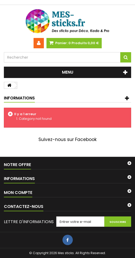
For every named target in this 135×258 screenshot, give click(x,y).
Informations (19, 98)
